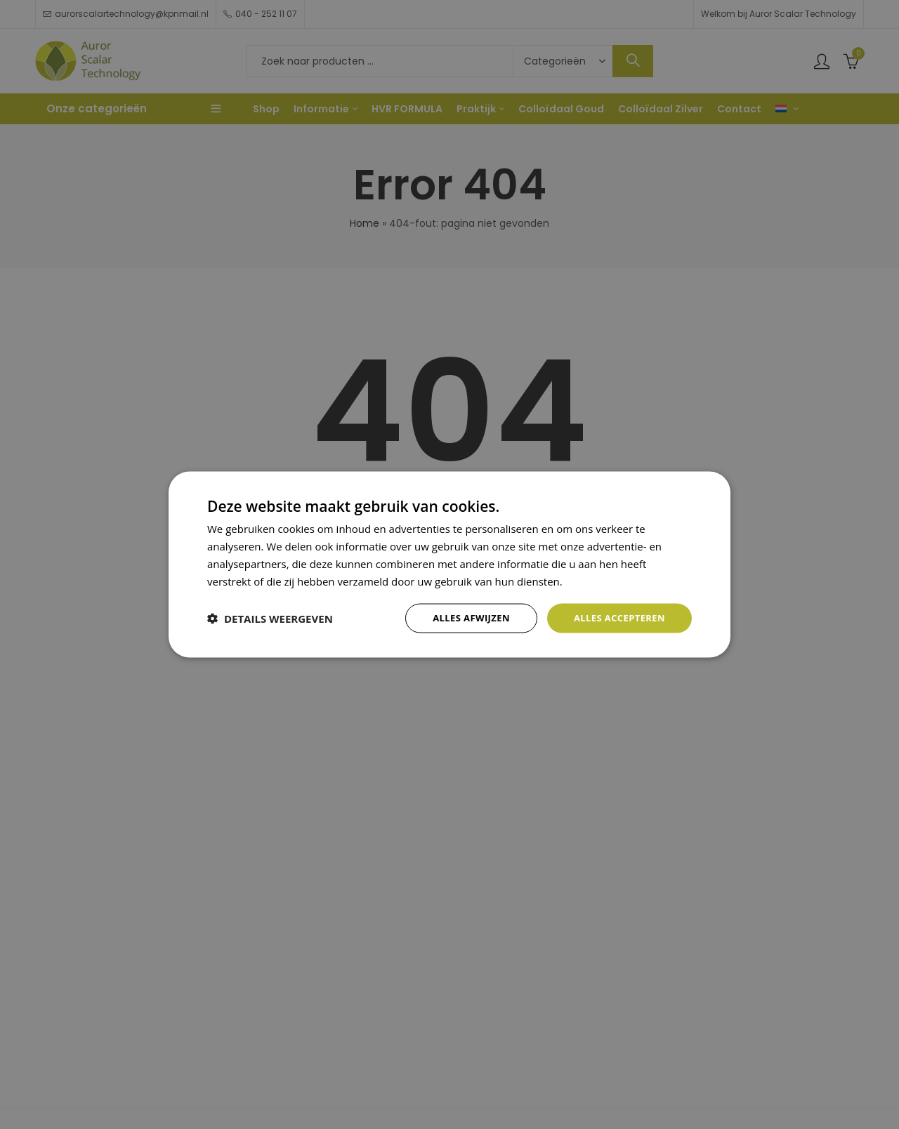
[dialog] (449, 564)
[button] (270, 618)
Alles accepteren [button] (616, 617)
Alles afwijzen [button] (462, 617)
